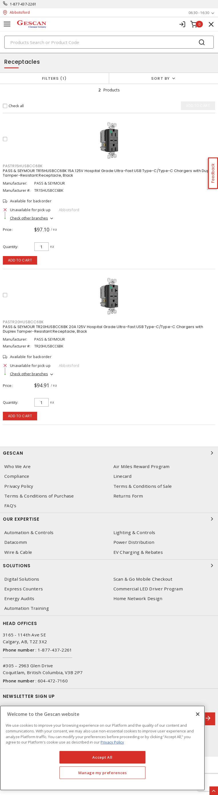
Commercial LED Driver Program (148, 589)
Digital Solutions (21, 579)
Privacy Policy (18, 486)
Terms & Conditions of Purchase (39, 496)
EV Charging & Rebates (138, 552)
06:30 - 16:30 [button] (199, 12)
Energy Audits (19, 598)
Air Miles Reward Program (141, 466)
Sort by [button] (160, 78)
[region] (102, 748)
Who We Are (17, 466)
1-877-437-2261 (23, 4)
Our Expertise (109, 519)
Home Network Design (138, 598)
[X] (197, 714)
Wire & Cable (18, 552)
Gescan (109, 453)
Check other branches (29, 218)
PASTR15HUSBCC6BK (23, 165)
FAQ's (10, 505)
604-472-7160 (53, 681)
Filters (54, 78)
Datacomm (15, 542)
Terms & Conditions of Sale (142, 486)
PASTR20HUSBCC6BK (23, 321)
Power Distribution (134, 542)
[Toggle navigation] (7, 24)
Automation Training (26, 608)
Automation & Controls (28, 532)
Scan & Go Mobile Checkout (142, 579)
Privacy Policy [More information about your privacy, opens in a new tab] (112, 742)
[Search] (109, 42)
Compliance (16, 476)
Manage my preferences (102, 772)
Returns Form (128, 496)
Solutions (109, 565)
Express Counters (23, 589)
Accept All (102, 757)
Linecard (122, 476)
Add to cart (20, 260)
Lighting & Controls (134, 532)
